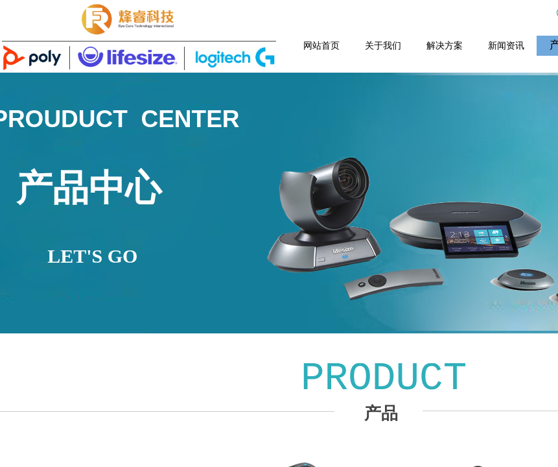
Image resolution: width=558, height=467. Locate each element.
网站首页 (321, 45)
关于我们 (383, 45)
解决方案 (444, 45)
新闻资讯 (506, 45)
